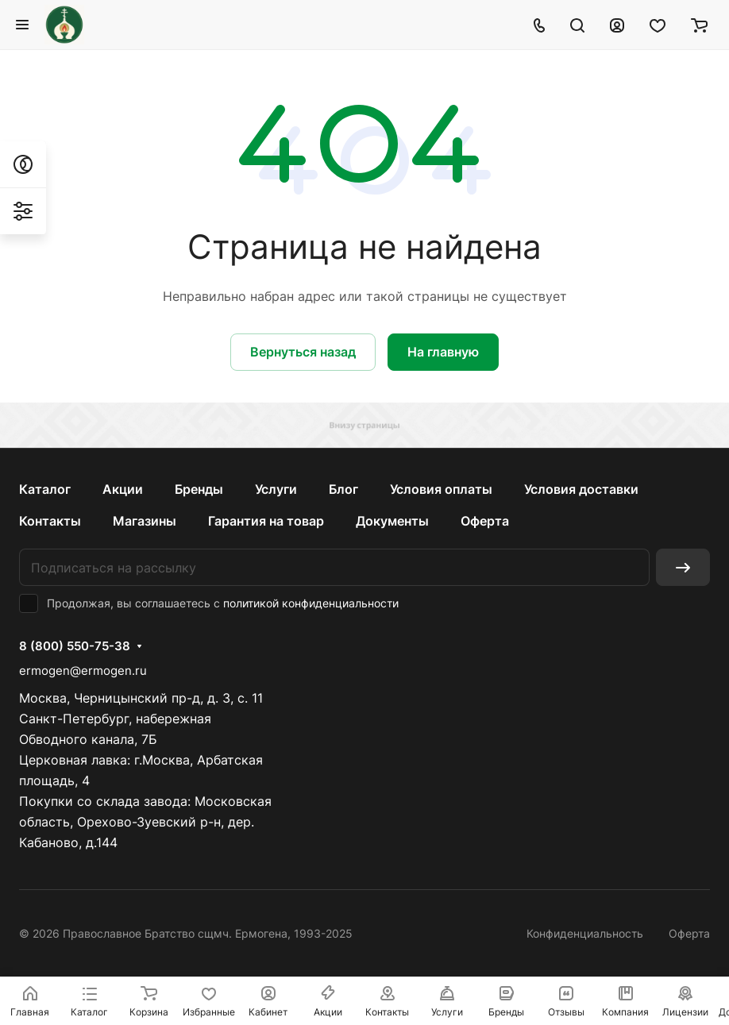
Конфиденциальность (584, 933)
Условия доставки (581, 489)
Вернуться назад (303, 352)
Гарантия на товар (266, 521)
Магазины (144, 521)
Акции (122, 489)
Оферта (485, 521)
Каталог (45, 489)
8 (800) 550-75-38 (74, 646)
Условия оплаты (441, 489)
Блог (343, 489)
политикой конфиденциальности (311, 603)
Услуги (276, 489)
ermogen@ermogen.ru (83, 670)
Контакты (50, 521)
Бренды (199, 489)
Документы (392, 521)
